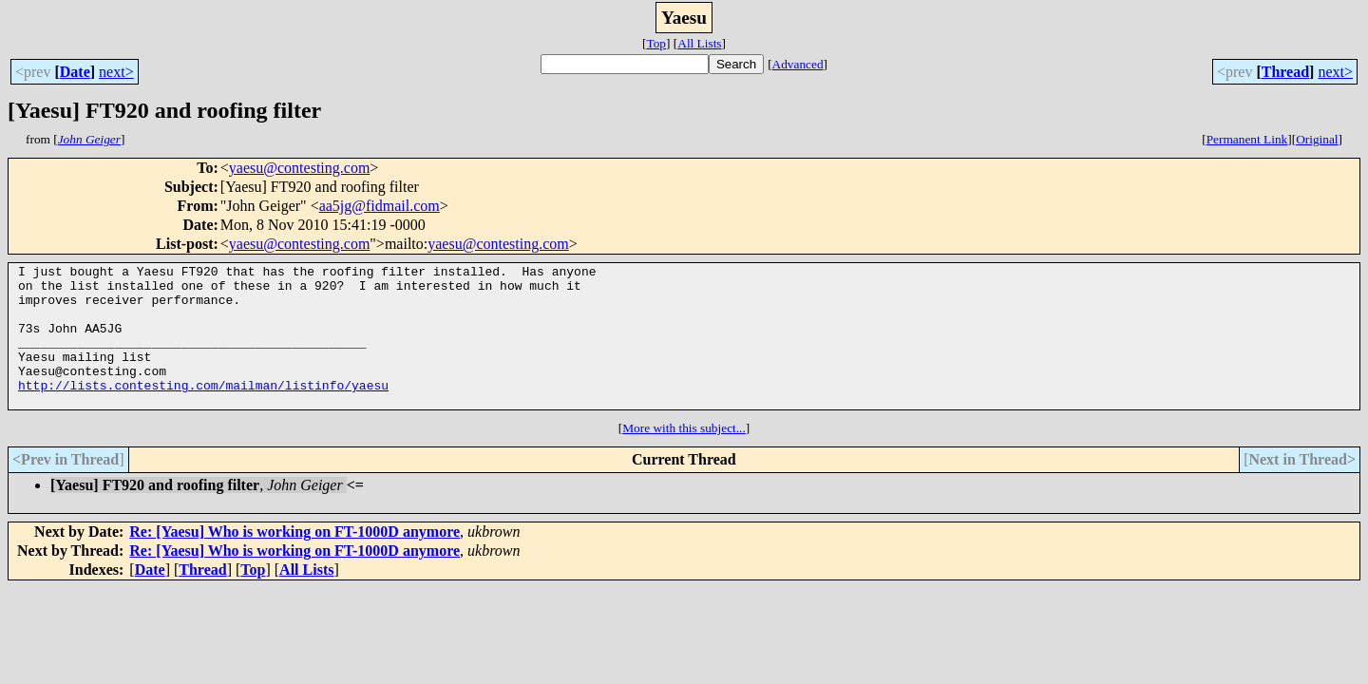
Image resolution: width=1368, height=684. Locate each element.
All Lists (699, 43)
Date (75, 72)
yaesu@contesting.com (299, 168)
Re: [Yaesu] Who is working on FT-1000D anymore (294, 560)
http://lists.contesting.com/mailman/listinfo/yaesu (203, 410)
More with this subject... (684, 456)
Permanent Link (1247, 139)
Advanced (798, 64)
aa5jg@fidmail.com (379, 206)
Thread (1285, 72)
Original (1317, 139)
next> (116, 72)
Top (656, 43)
